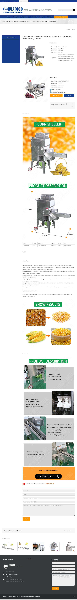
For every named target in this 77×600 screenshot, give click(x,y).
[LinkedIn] (69, 104)
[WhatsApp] (72, 104)
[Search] (74, 10)
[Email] (72, 106)
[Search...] (65, 10)
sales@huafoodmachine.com (59, 92)
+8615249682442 (56, 89)
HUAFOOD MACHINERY (35, 596)
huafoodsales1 (9, 577)
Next (73, 29)
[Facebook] (66, 104)
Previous (68, 29)
